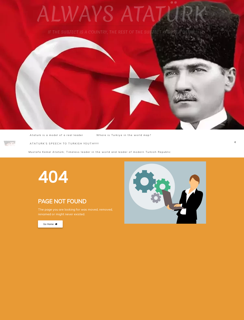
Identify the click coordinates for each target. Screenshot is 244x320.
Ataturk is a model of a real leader (56, 135)
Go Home (50, 224)
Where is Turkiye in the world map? (123, 135)
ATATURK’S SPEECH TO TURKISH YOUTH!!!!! (64, 143)
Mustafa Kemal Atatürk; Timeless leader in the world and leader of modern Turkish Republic (99, 151)
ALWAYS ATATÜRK (122, 14)
